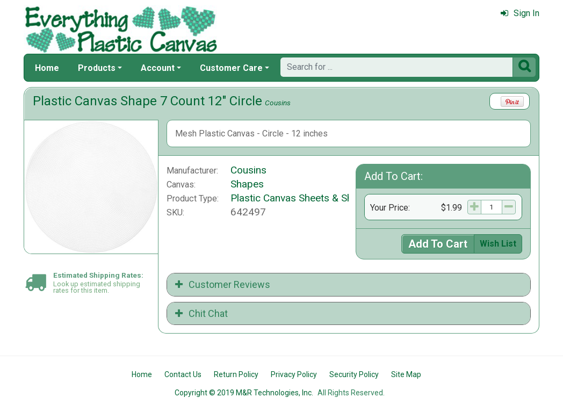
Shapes (247, 184)
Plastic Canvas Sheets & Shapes (302, 198)
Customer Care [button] (231, 68)
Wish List (498, 244)
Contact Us (182, 374)
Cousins (278, 102)
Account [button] (158, 68)
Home (47, 68)
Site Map (406, 374)
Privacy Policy (294, 374)
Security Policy (354, 374)
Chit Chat (201, 313)
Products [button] (97, 68)
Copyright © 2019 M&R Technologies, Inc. (244, 392)
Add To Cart (437, 243)
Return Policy (236, 374)
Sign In (520, 13)
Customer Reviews (222, 284)
